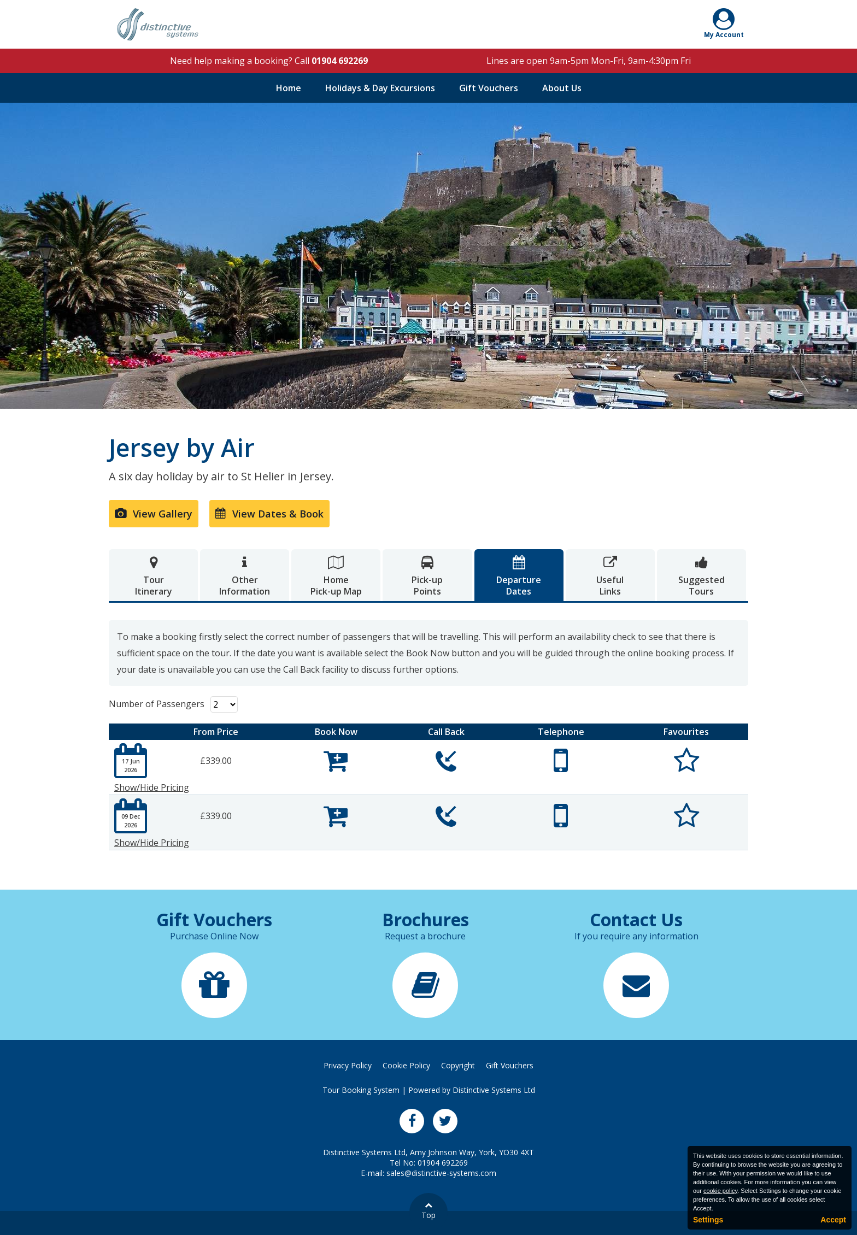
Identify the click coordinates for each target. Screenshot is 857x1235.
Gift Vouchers (488, 88)
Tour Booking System (361, 1090)
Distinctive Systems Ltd (494, 1090)
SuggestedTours (701, 576)
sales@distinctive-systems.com (441, 1173)
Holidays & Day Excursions (380, 88)
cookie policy (720, 1190)
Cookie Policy (406, 1065)
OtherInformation (244, 576)
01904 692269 (340, 61)
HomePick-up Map (335, 576)
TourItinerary (153, 576)
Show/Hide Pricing (151, 787)
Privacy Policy (348, 1065)
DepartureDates (518, 576)
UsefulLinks (610, 576)
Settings (708, 1219)
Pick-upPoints (427, 576)
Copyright (458, 1065)
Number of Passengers (156, 704)
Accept (833, 1219)
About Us (562, 88)
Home (288, 88)
